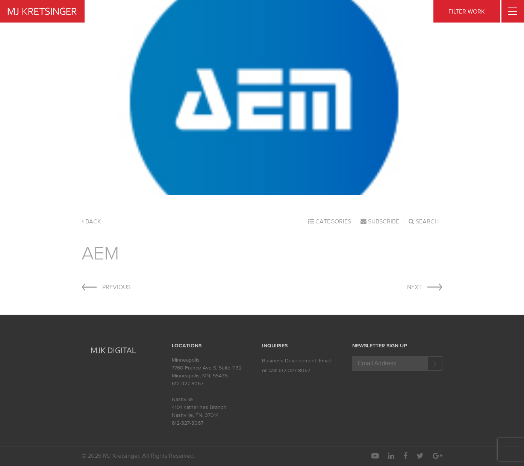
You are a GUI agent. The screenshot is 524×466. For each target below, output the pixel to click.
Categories (329, 221)
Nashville (182, 399)
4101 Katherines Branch (199, 407)
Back (91, 221)
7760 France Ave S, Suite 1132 (207, 368)
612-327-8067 (187, 383)
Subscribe (379, 221)
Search (424, 221)
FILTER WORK (466, 11)
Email (325, 360)
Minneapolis (186, 360)
